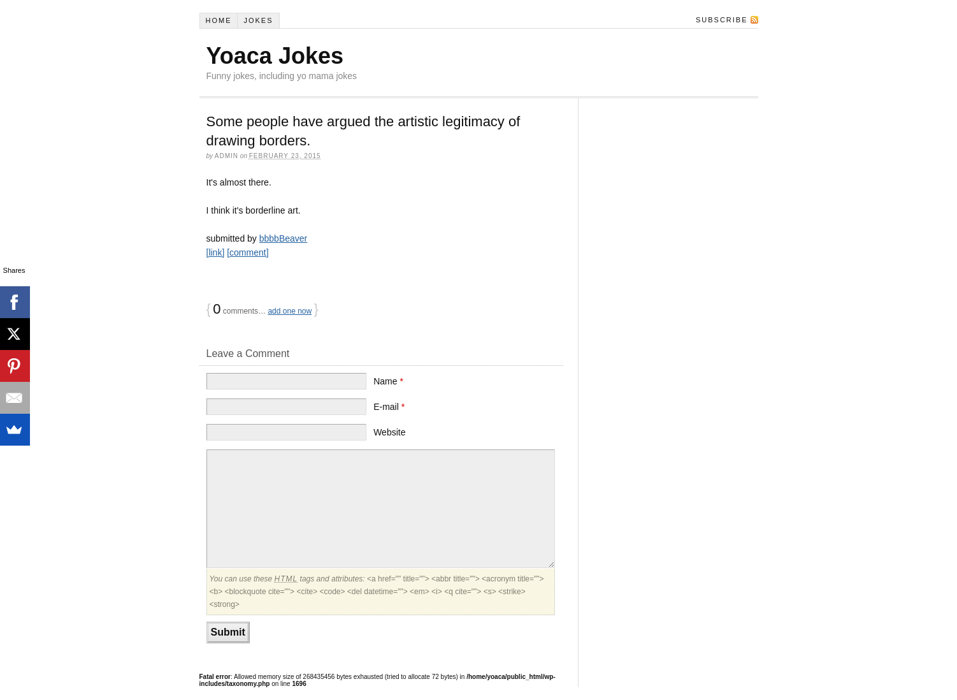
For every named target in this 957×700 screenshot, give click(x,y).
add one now (290, 311)
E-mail (389, 407)
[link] (215, 252)
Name (388, 381)
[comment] (247, 252)
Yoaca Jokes (274, 56)
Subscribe (722, 20)
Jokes (258, 20)
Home (218, 20)
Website (389, 432)
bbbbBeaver (283, 238)
